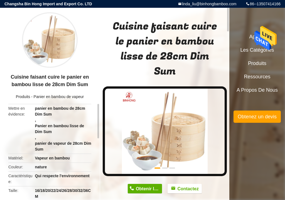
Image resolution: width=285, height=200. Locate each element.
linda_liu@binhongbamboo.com (209, 4)
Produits (23, 96)
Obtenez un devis (257, 116)
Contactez (187, 188)
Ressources (257, 76)
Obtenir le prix (149, 188)
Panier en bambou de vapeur (59, 96)
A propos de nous (257, 90)
